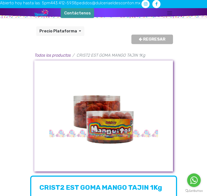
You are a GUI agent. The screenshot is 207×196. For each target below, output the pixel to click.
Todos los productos (52, 55)
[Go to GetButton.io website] (194, 190)
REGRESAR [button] (152, 39)
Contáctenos (77, 13)
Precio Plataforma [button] (58, 31)
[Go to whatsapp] (194, 180)
